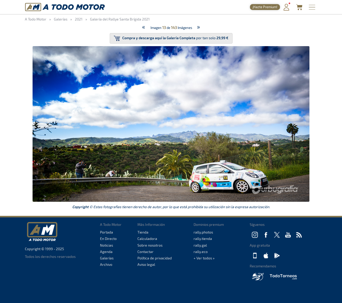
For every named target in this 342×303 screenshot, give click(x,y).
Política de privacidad (154, 258)
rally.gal (200, 245)
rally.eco (201, 251)
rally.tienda (203, 238)
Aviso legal (146, 264)
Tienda (142, 232)
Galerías (107, 258)
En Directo (108, 238)
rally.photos (203, 232)
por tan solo (171, 38)
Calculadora (147, 238)
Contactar (145, 251)
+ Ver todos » (204, 258)
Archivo (106, 264)
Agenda (106, 251)
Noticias (106, 245)
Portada (106, 232)
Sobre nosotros (150, 245)
